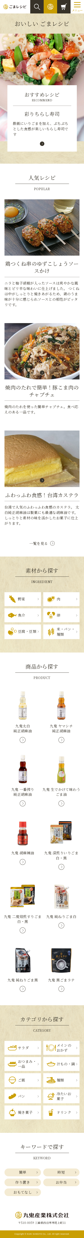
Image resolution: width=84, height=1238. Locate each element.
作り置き (22, 1182)
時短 (61, 1172)
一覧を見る (38, 543)
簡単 (22, 1172)
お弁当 (61, 1182)
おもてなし (22, 1192)
